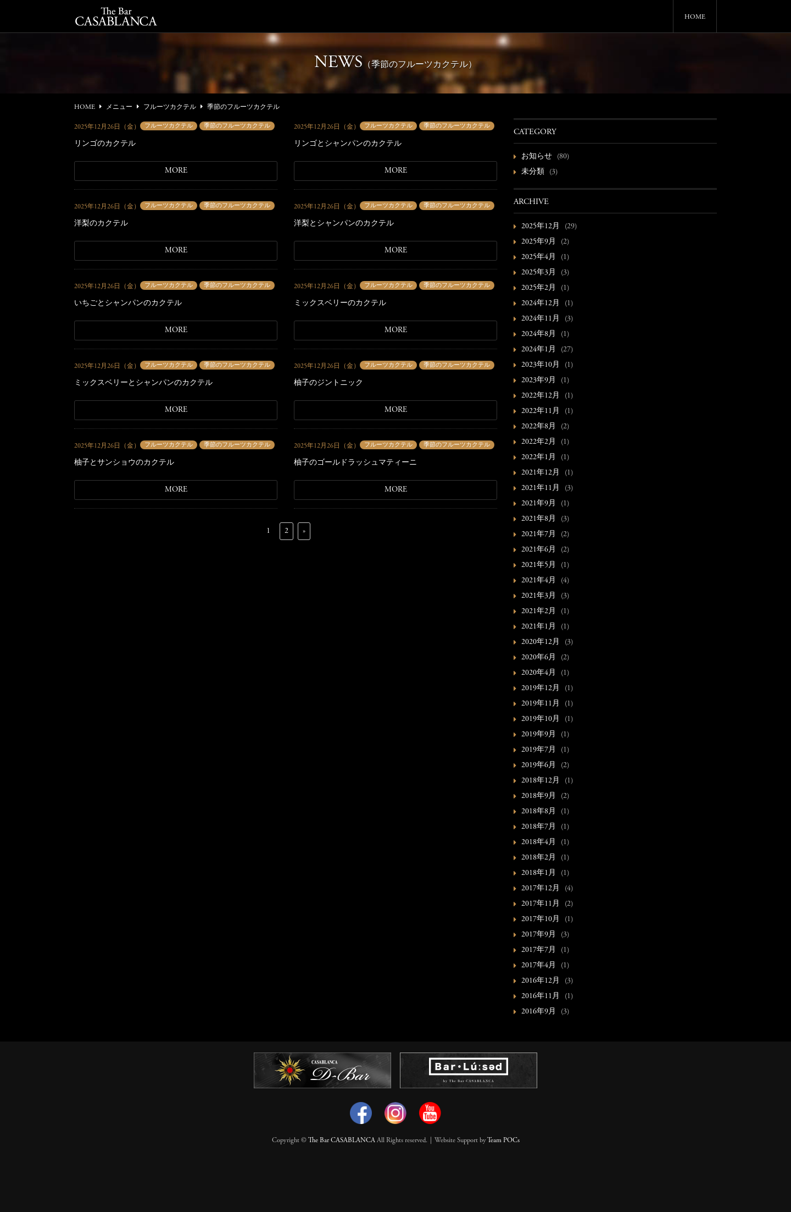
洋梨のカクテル (101, 224)
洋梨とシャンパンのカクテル (344, 224)
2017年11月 (540, 904)
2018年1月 (538, 873)
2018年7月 (538, 827)
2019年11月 (540, 704)
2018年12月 (540, 781)
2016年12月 (540, 981)
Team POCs (503, 1140)
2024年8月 (538, 334)
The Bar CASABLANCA (341, 1140)
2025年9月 (538, 242)
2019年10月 (540, 719)
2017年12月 (540, 889)
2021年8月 (538, 519)
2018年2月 (538, 858)
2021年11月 (540, 488)
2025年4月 (538, 257)
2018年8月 (538, 812)
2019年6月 (538, 765)
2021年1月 (538, 627)
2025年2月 (538, 288)
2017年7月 (538, 950)
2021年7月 (538, 534)
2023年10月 (540, 365)
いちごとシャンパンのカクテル (128, 303)
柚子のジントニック (328, 383)
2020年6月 (538, 658)
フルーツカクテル (168, 126)
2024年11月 (540, 319)
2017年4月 (538, 965)
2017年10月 (540, 919)
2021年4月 (538, 581)
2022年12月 (540, 396)
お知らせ (536, 157)
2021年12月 (540, 473)
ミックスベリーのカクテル (340, 303)
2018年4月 (538, 842)
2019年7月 (538, 750)
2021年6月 (538, 550)
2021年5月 (538, 565)
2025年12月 (540, 226)
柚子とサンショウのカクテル (124, 463)
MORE (176, 171)
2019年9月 (538, 735)
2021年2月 (538, 611)
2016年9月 (538, 1012)
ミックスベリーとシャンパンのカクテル (143, 383)
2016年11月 (540, 996)
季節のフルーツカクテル (237, 126)
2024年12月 (540, 303)
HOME (694, 17)
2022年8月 (538, 427)
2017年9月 (538, 935)
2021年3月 (538, 596)
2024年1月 (538, 350)
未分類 (532, 172)
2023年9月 (538, 380)
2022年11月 (540, 411)
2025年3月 (538, 273)
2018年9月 (538, 796)
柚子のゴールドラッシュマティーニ (355, 463)
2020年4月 (538, 673)
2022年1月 (538, 457)
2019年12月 (540, 688)
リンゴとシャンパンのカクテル (348, 144)
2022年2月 (538, 442)
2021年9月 (538, 504)
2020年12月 (540, 642)
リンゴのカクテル (105, 144)
